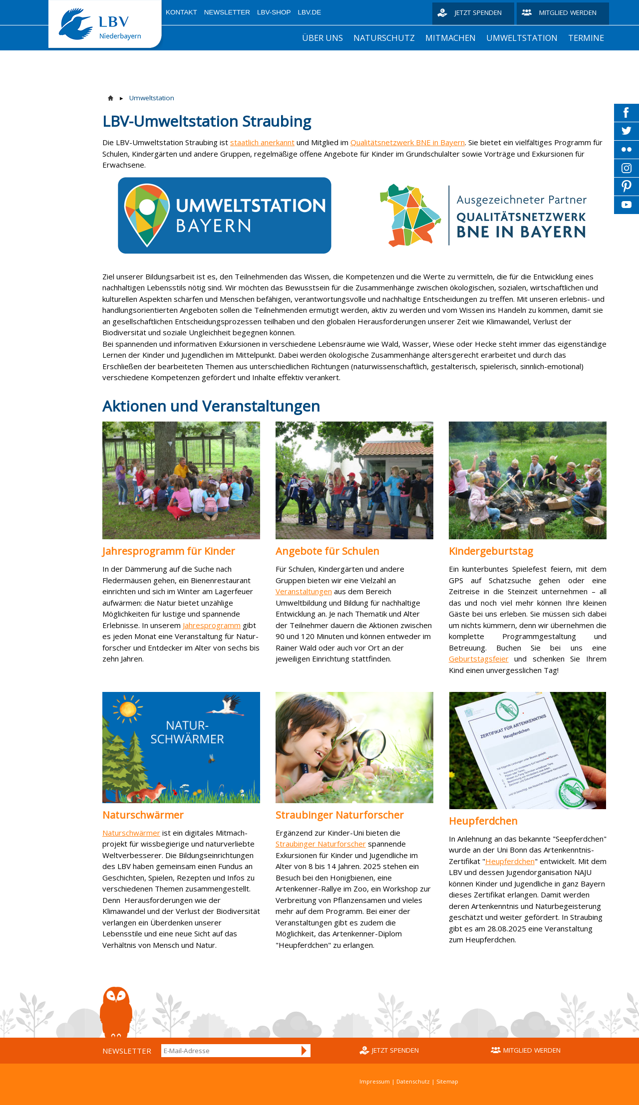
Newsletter (227, 12)
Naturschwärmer (131, 833)
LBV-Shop (274, 12)
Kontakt (181, 12)
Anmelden (305, 1050)
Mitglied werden (568, 12)
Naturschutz (384, 37)
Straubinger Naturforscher (321, 844)
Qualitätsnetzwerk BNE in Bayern (407, 142)
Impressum (374, 1081)
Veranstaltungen (304, 591)
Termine (586, 37)
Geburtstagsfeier (479, 658)
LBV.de (309, 12)
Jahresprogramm (212, 625)
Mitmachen (450, 37)
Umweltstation (522, 37)
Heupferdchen (510, 861)
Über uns (322, 37)
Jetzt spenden (478, 12)
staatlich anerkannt (262, 142)
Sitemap (447, 1081)
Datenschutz (413, 1081)
